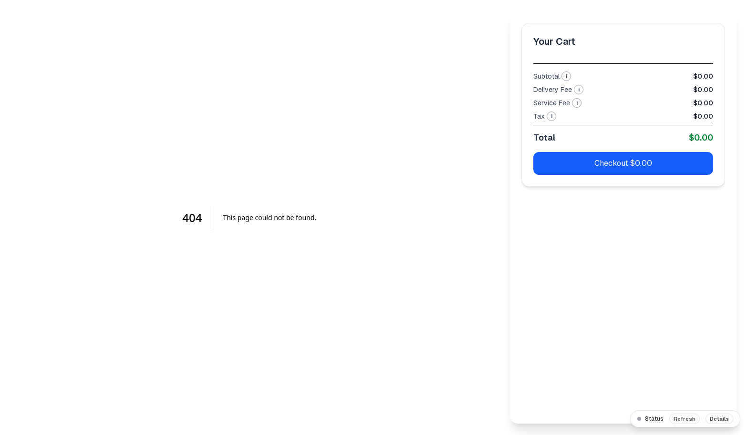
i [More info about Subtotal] (566, 76)
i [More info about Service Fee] (577, 103)
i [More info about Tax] (551, 116)
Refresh (685, 418)
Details (719, 418)
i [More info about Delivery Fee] (579, 89)
